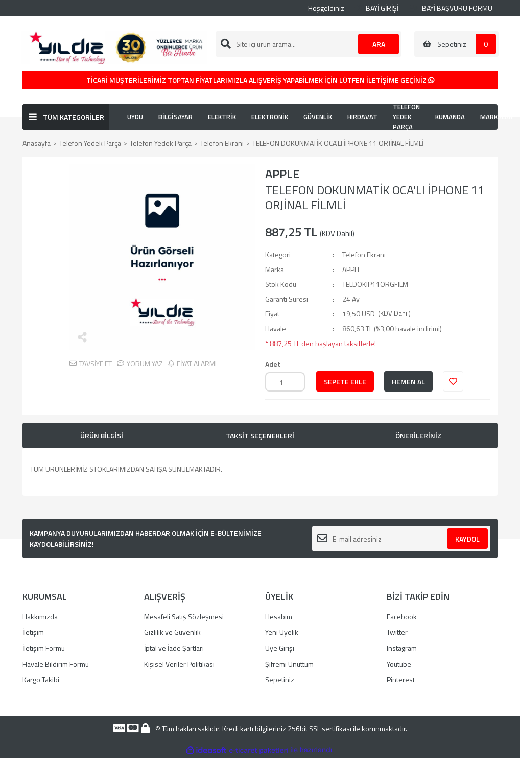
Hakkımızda (40, 616)
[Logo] (114, 46)
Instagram (402, 648)
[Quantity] (285, 382)
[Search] (308, 44)
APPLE (282, 173)
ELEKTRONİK (269, 117)
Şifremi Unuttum (289, 663)
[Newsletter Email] (401, 538)
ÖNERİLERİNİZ (418, 435)
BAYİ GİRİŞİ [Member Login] (376, 8)
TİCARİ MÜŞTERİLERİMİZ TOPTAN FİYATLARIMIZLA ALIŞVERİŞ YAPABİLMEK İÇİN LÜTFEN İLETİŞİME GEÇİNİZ (260, 80)
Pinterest (401, 679)
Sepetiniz (279, 679)
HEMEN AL (408, 381)
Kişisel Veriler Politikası (179, 663)
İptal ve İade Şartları (174, 648)
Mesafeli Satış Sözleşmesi (184, 616)
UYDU (135, 117)
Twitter (397, 632)
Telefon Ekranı (364, 254)
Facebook (402, 616)
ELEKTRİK (222, 117)
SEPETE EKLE (345, 381)
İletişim (33, 632)
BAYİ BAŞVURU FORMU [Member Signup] (450, 8)
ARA (378, 44)
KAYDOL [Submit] (467, 538)
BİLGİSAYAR (175, 117)
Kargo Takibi (40, 679)
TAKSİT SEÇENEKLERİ (260, 435)
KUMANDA (450, 117)
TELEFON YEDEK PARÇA (406, 117)
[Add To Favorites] (453, 381)
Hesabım (278, 616)
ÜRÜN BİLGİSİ (101, 435)
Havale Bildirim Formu (55, 663)
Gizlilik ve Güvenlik (172, 632)
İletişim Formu (43, 648)
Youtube (399, 663)
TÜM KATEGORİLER (73, 117)
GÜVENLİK (317, 117)
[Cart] (456, 44)
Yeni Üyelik (281, 632)
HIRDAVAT (362, 117)
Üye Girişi (279, 648)
